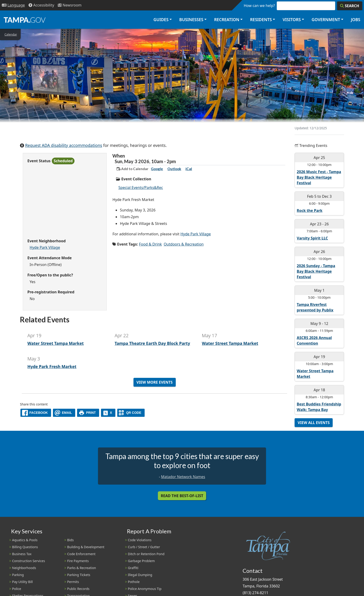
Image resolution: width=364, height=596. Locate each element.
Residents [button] (261, 19)
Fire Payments (78, 561)
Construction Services (28, 561)
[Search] (349, 5)
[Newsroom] (69, 5)
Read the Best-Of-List (182, 495)
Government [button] (326, 19)
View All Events (314, 422)
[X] (108, 413)
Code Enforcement (81, 554)
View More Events (154, 382)
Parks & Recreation (81, 568)
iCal (188, 169)
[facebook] (35, 413)
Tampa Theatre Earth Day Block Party (152, 343)
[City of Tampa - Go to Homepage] (25, 19)
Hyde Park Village (45, 247)
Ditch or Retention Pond (146, 554)
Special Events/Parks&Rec (140, 187)
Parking (18, 575)
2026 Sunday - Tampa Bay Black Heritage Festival (316, 271)
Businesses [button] (191, 19)
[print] (88, 413)
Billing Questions (25, 547)
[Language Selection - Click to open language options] (13, 5)
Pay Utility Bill (22, 582)
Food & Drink (150, 244)
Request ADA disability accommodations (63, 145)
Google (157, 169)
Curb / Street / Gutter (144, 547)
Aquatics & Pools (24, 540)
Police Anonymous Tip (145, 588)
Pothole (134, 582)
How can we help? (259, 5)
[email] (64, 413)
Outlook (174, 169)
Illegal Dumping (140, 575)
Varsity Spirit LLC (312, 238)
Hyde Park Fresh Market (51, 366)
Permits (73, 582)
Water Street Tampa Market (55, 343)
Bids (70, 540)
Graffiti (133, 568)
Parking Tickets (78, 575)
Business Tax (22, 554)
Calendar (10, 34)
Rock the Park (309, 210)
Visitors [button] (292, 19)
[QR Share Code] (131, 413)
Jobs (355, 19)
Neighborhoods (24, 568)
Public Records (78, 588)
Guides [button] (161, 19)
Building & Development (85, 547)
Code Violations (140, 540)
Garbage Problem (141, 561)
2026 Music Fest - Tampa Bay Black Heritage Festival (319, 177)
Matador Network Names (183, 476)
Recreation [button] (226, 19)
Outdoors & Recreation (184, 244)
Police (16, 588)
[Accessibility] (41, 5)
